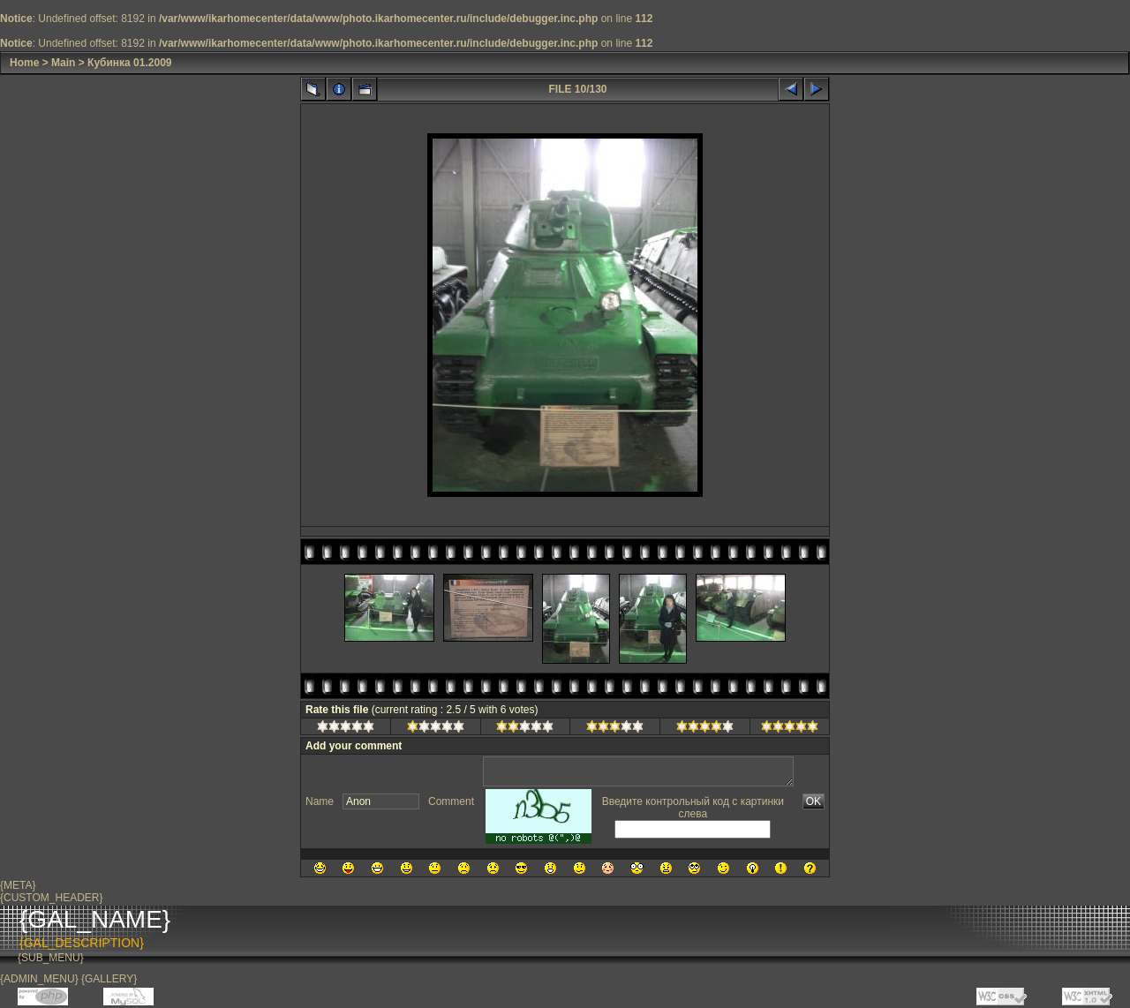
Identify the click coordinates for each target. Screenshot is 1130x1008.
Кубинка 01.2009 (129, 62)
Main (63, 62)
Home (24, 62)
